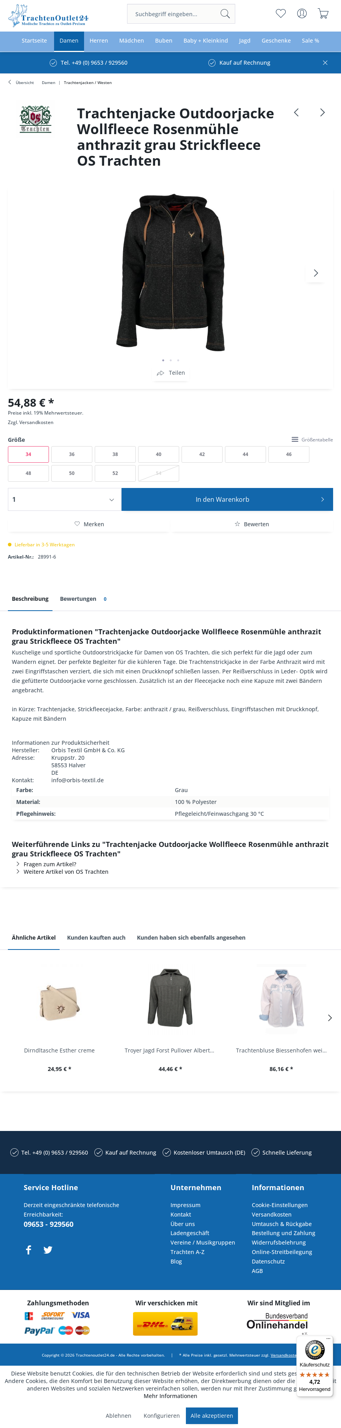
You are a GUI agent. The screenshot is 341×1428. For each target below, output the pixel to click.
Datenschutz (268, 1261)
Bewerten (251, 524)
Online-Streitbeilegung (282, 1252)
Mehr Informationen (170, 1396)
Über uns (182, 1224)
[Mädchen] (132, 41)
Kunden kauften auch (96, 937)
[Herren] (99, 41)
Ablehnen (118, 1415)
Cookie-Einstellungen (280, 1205)
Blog (176, 1261)
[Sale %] (310, 41)
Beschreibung (30, 598)
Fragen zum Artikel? (44, 864)
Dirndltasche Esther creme (59, 1050)
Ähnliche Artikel (34, 937)
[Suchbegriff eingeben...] (181, 14)
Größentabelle (312, 439)
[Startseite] (34, 41)
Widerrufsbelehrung (279, 1242)
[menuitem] (181, 14)
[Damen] (69, 41)
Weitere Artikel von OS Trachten (60, 871)
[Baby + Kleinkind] (206, 41)
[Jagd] (245, 41)
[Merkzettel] (281, 13)
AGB (257, 1271)
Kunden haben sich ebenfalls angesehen (191, 937)
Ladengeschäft (189, 1233)
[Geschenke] (276, 41)
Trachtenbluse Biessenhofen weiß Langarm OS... (283, 1050)
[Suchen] (225, 14)
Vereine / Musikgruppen (202, 1242)
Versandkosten (36, 422)
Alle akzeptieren (212, 1415)
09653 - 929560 (48, 1224)
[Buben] (164, 41)
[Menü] (328, 1340)
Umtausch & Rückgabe (282, 1224)
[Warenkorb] (323, 13)
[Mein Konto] (302, 13)
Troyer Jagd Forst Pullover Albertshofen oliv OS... (172, 1050)
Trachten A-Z (187, 1252)
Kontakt (180, 1214)
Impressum (185, 1205)
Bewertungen (84, 599)
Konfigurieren (162, 1415)
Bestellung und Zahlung (283, 1233)
